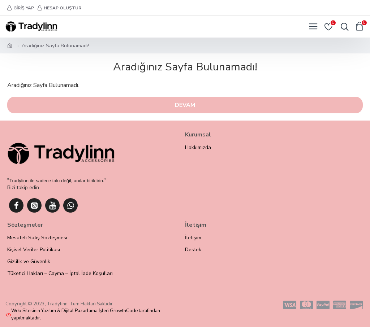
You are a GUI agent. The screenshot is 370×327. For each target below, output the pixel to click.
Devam (185, 105)
